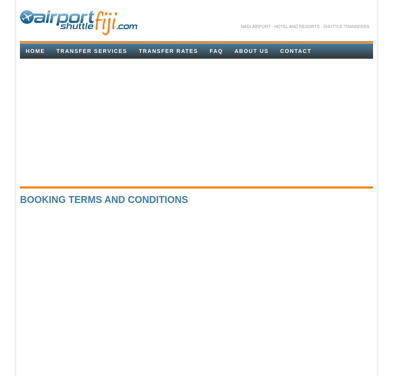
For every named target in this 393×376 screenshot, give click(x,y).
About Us (251, 51)
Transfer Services (91, 51)
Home (35, 51)
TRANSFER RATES (168, 51)
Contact (295, 51)
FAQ (216, 51)
